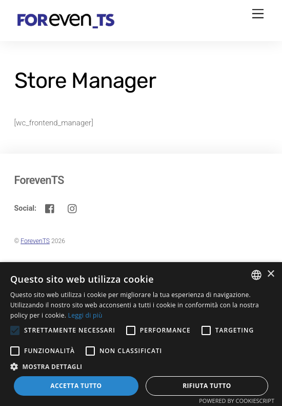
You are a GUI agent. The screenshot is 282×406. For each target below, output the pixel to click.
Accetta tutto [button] (76, 385)
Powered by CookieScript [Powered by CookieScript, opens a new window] (236, 400)
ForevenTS (35, 241)
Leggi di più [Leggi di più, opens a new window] (85, 315)
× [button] (270, 274)
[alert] (141, 334)
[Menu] (258, 14)
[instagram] (73, 208)
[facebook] (50, 208)
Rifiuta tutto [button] (207, 385)
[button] (141, 366)
